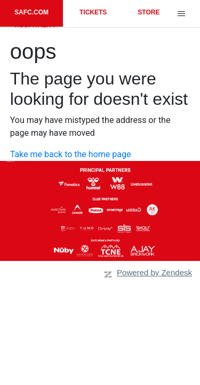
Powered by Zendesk (154, 272)
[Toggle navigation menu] (181, 13)
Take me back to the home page (70, 154)
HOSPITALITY (35, 25)
